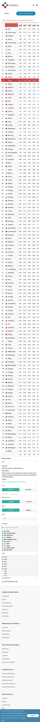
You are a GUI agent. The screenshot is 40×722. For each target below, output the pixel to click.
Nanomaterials (6, 603)
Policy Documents (7, 606)
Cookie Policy (6, 705)
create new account (26, 13)
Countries (5, 627)
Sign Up (4, 701)
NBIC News (5, 649)
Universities (5, 616)
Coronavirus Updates (8, 662)
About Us (5, 698)
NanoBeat (5, 652)
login (7, 13)
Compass (5, 655)
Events (4, 599)
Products (5, 609)
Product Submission (8, 677)
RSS (3, 708)
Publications (6, 659)
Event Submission (7, 680)
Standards (5, 613)
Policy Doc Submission (9, 683)
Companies (5, 596)
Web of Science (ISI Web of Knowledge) (14, 482)
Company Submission (8, 673)
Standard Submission (8, 687)
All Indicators (6, 637)
